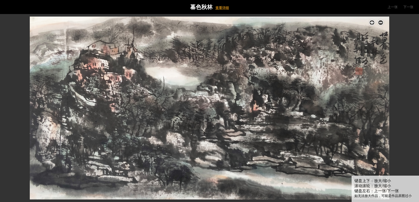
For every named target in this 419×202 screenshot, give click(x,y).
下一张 (408, 7)
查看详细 (222, 8)
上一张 (393, 7)
